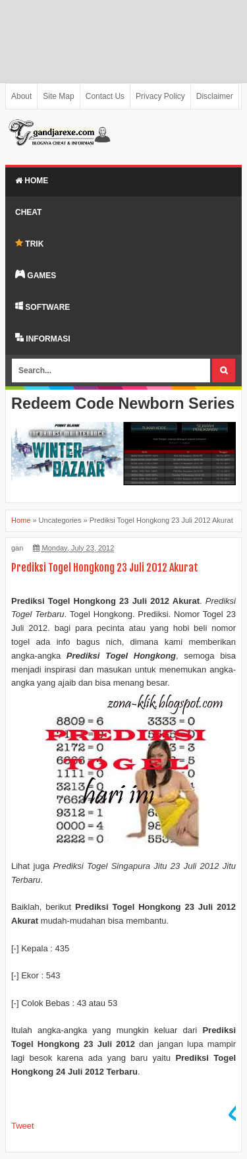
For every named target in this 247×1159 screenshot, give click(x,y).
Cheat (28, 212)
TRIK (29, 244)
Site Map (58, 96)
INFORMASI (42, 338)
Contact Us (105, 96)
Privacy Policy (160, 96)
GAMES (35, 275)
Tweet (22, 1126)
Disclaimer (214, 96)
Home (31, 180)
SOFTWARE (42, 306)
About (21, 96)
